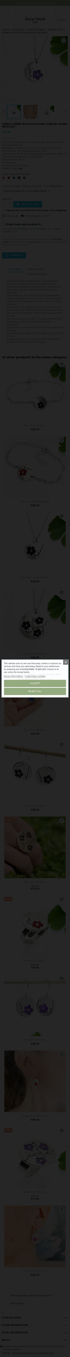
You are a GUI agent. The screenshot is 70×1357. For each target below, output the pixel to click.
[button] (5, 663)
